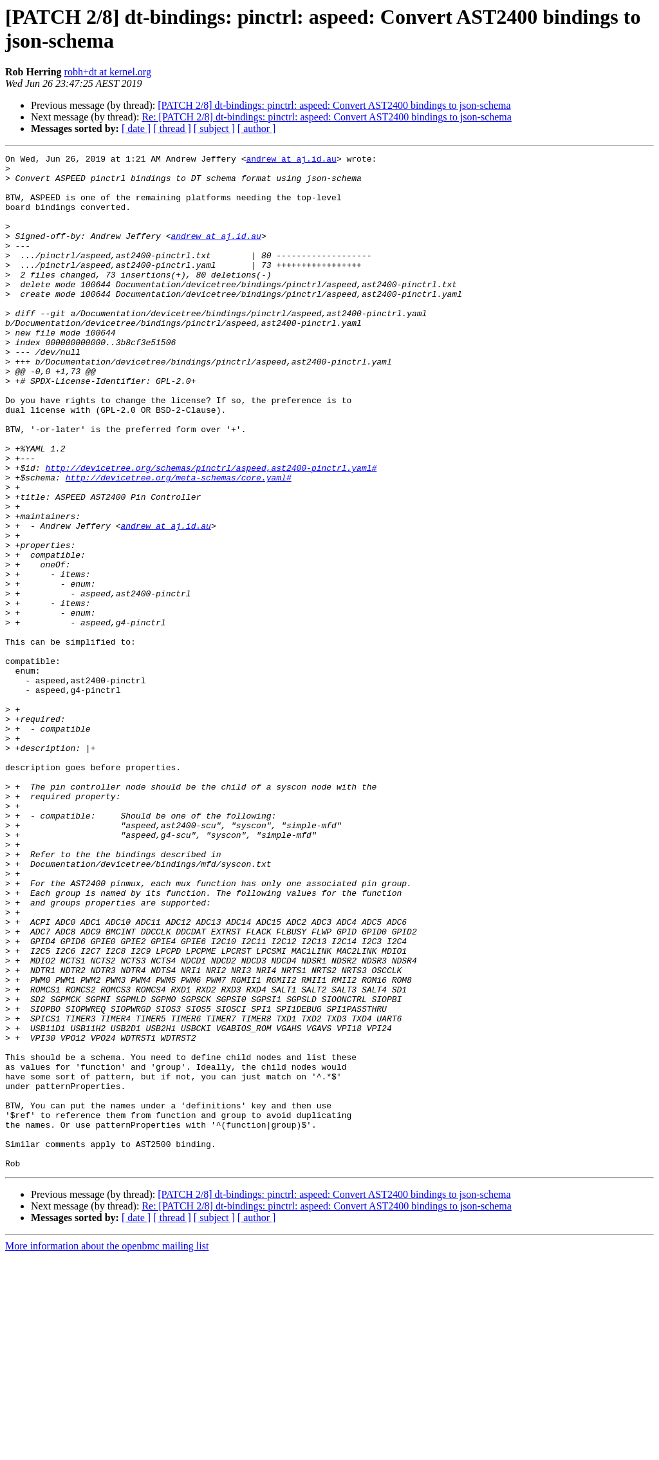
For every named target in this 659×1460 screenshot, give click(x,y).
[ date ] (136, 128)
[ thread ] (172, 128)
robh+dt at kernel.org (107, 71)
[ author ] (256, 128)
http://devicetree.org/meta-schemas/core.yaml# (179, 543)
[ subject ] (214, 128)
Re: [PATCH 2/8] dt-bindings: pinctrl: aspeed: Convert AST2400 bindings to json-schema (326, 116)
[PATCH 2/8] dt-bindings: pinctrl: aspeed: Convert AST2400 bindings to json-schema (334, 105)
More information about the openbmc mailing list (107, 1448)
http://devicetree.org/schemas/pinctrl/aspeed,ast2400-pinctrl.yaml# (210, 531)
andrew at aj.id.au (291, 160)
